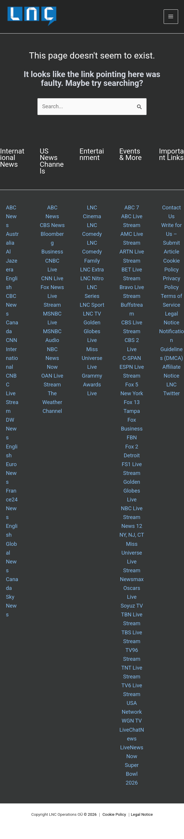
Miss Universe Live (92, 358)
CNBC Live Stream (12, 393)
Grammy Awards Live (92, 384)
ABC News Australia (12, 225)
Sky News (11, 606)
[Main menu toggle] (171, 16)
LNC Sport (92, 305)
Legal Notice (142, 814)
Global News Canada (12, 566)
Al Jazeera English (12, 269)
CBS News (52, 225)
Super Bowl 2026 (132, 774)
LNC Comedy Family (92, 251)
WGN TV (132, 721)
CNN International (12, 353)
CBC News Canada (12, 313)
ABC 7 (131, 207)
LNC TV (92, 314)
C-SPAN (131, 358)
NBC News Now (52, 358)
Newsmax (132, 579)
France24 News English (12, 513)
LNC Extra (92, 269)
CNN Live (52, 278)
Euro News (11, 473)
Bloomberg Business (52, 243)
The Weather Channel (52, 402)
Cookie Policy (114, 814)
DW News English (12, 437)
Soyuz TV (132, 606)
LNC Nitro (92, 278)
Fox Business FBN (132, 429)
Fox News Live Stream (52, 296)
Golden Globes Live (91, 331)
